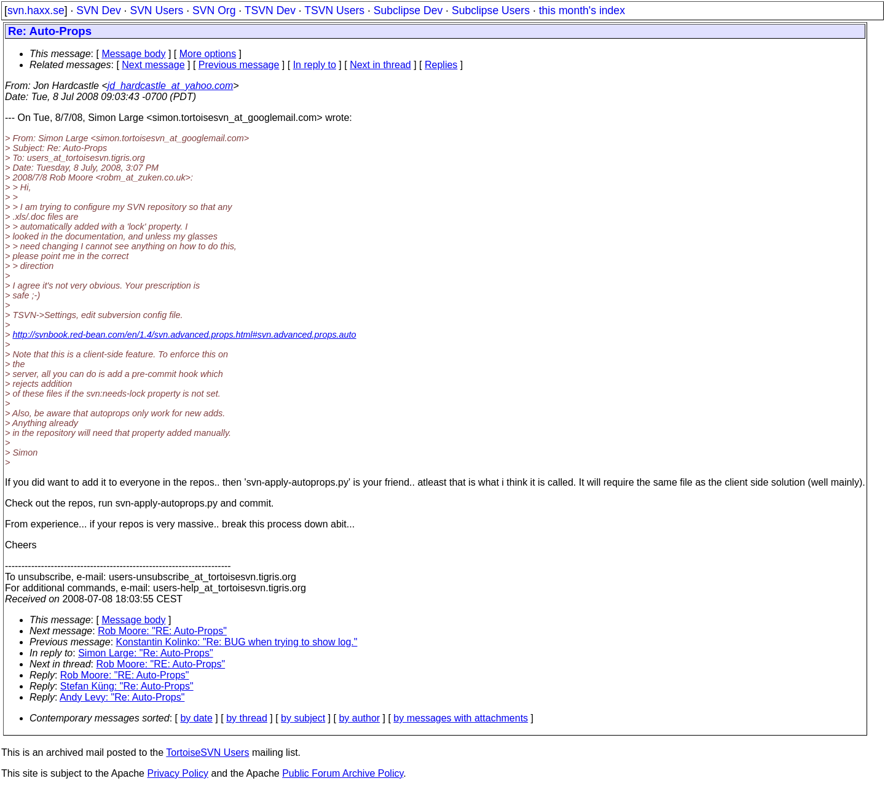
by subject (303, 718)
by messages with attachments (460, 718)
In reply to (314, 65)
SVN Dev (98, 10)
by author (359, 718)
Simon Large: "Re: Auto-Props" (145, 653)
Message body (133, 54)
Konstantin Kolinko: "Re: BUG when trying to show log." (237, 642)
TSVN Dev (270, 10)
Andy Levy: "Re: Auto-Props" (122, 697)
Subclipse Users (491, 10)
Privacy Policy (177, 773)
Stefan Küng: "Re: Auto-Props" (127, 686)
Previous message (239, 65)
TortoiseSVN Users (207, 752)
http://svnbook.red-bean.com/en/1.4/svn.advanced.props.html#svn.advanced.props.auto (184, 335)
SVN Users (156, 10)
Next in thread (380, 65)
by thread (246, 718)
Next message (153, 65)
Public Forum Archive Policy (342, 773)
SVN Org (213, 10)
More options (208, 54)
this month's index (582, 10)
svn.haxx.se (36, 10)
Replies (441, 65)
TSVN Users (334, 10)
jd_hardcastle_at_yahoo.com (171, 85)
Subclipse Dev (408, 10)
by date (196, 718)
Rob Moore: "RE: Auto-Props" (162, 631)
